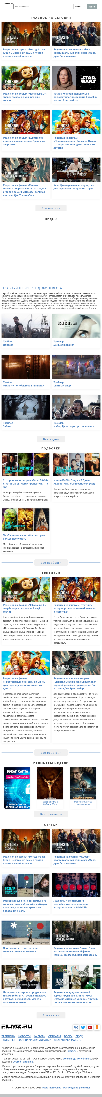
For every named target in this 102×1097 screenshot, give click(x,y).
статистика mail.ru (67, 1040)
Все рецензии (51, 752)
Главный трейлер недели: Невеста (32, 288)
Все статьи (51, 1015)
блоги (68, 1036)
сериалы (54, 1036)
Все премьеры (51, 814)
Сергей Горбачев (22, 1061)
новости (24, 1036)
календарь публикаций (34, 1040)
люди (79, 1036)
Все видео (51, 439)
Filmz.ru (71, 1051)
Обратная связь (51, 1087)
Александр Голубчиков (77, 1058)
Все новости (51, 208)
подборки (8, 1040)
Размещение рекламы (76, 1087)
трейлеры (8, 1036)
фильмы (39, 1036)
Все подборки (51, 562)
